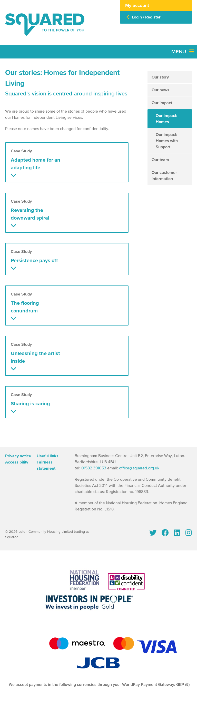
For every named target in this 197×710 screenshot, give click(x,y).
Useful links (47, 456)
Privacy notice (18, 456)
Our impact (162, 103)
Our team (160, 160)
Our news (160, 90)
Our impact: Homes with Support (167, 141)
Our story (160, 77)
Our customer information (164, 176)
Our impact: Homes (166, 119)
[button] (67, 162)
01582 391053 (93, 468)
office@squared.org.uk (139, 468)
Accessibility (16, 462)
